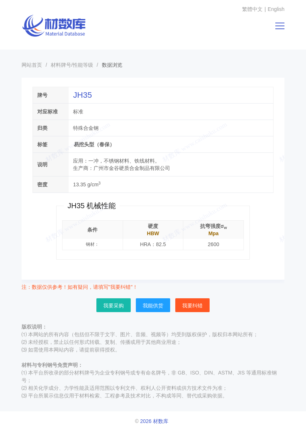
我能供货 (153, 305)
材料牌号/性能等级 (72, 65)
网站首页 (32, 65)
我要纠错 (192, 305)
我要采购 (113, 305)
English (276, 9)
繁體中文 (252, 9)
